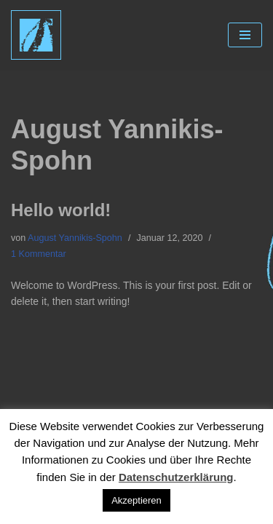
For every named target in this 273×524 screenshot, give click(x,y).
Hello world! (61, 210)
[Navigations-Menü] (245, 35)
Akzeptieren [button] (136, 500)
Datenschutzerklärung (176, 477)
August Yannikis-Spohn (75, 238)
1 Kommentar (38, 254)
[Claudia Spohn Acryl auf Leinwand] (36, 35)
